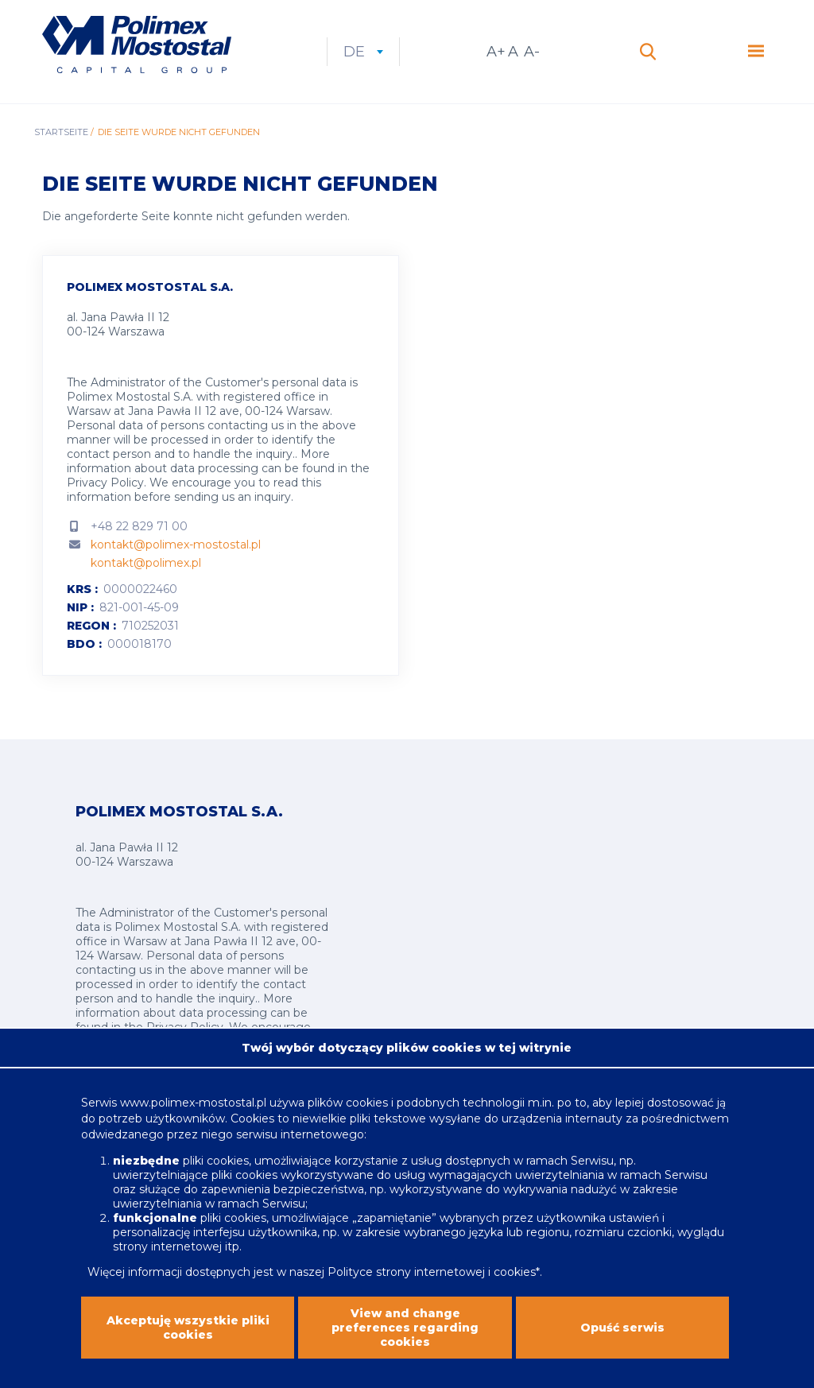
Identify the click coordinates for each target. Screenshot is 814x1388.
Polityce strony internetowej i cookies (432, 1294)
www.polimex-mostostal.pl (194, 1125)
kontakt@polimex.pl (146, 563)
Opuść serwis (622, 1349)
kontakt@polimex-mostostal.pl (176, 544)
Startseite (61, 132)
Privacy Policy (105, 482)
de (363, 51)
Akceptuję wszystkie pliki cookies (188, 1349)
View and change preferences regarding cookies (405, 1349)
